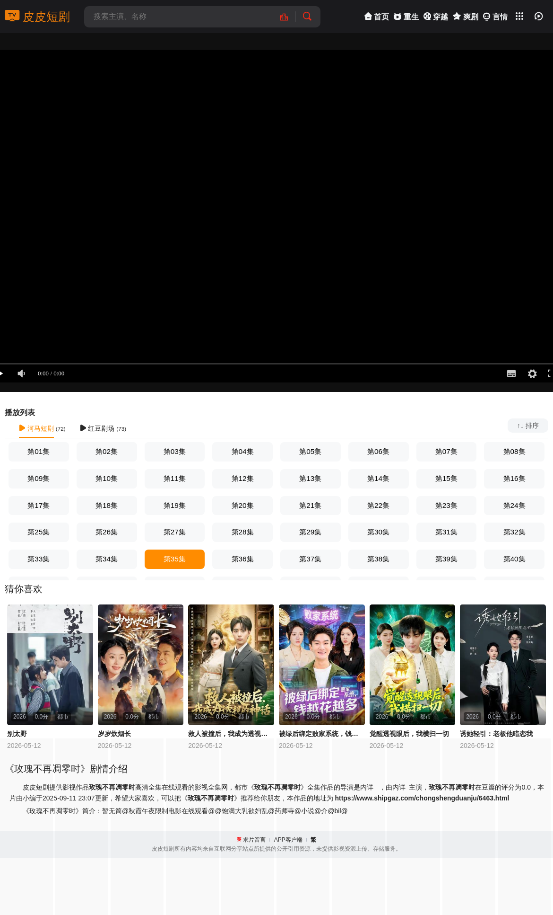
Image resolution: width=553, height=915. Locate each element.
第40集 (514, 559)
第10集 (106, 478)
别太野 (17, 733)
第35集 (175, 559)
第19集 (175, 505)
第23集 (446, 505)
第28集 (243, 532)
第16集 (514, 478)
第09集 (38, 478)
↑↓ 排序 (528, 425)
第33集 (38, 559)
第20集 (243, 505)
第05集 (310, 451)
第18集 (106, 505)
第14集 (378, 478)
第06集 (378, 451)
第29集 (310, 532)
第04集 (243, 451)
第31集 (446, 532)
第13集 (310, 478)
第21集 (310, 505)
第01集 (38, 451)
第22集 (378, 505)
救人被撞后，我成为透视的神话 (231, 733)
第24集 (514, 505)
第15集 (446, 478)
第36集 (243, 559)
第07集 (446, 451)
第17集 (38, 505)
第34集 (106, 559)
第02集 (106, 451)
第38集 (378, 559)
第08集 (514, 451)
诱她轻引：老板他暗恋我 (496, 733)
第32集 (514, 532)
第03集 (175, 451)
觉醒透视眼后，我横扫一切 (409, 733)
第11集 (175, 478)
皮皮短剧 (37, 16)
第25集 (38, 532)
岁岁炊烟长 (114, 733)
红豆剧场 (97, 428)
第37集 (310, 559)
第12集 (243, 478)
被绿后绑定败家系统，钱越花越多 (322, 733)
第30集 (378, 532)
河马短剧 (36, 428)
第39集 (446, 559)
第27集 (175, 532)
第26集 (106, 532)
